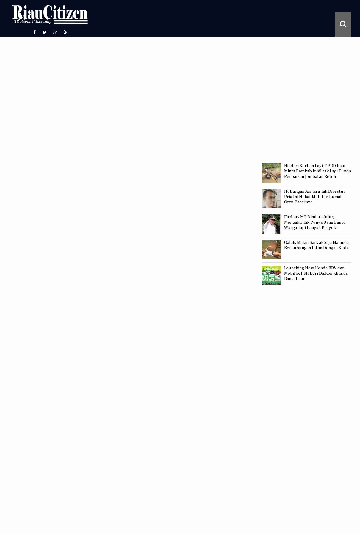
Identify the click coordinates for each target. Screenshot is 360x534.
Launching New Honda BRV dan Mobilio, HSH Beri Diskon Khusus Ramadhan (316, 273)
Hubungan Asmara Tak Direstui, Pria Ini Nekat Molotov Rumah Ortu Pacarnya (314, 196)
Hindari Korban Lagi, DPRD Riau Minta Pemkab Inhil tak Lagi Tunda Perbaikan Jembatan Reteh (317, 171)
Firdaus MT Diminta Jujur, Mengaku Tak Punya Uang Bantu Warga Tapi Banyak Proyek (315, 222)
